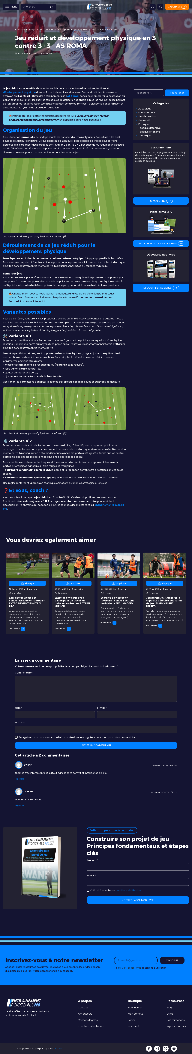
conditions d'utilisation (128, 890)
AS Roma (73, 96)
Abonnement (135, 1007)
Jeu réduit (144, 120)
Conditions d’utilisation (91, 1026)
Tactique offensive (149, 132)
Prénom (92, 860)
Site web (20, 722)
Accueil (19, 29)
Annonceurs (85, 1013)
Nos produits (135, 1026)
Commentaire (24, 672)
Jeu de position (147, 116)
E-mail (102, 708)
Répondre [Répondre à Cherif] (19, 779)
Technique (144, 135)
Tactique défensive (149, 128)
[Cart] (160, 6)
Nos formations (176, 1020)
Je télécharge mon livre (138, 900)
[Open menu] (7, 8)
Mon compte (135, 1013)
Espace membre (176, 1026)
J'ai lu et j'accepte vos (114, 890)
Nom (18, 708)
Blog (169, 1007)
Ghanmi (28, 791)
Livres (170, 1013)
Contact (83, 1007)
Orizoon (58, 1048)
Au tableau (144, 108)
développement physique (19, 92)
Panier (131, 1020)
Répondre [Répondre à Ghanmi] (19, 805)
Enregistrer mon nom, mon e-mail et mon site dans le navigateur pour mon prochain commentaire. (77, 737)
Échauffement (146, 112)
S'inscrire (172, 960)
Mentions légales (88, 1020)
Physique (31, 29)
